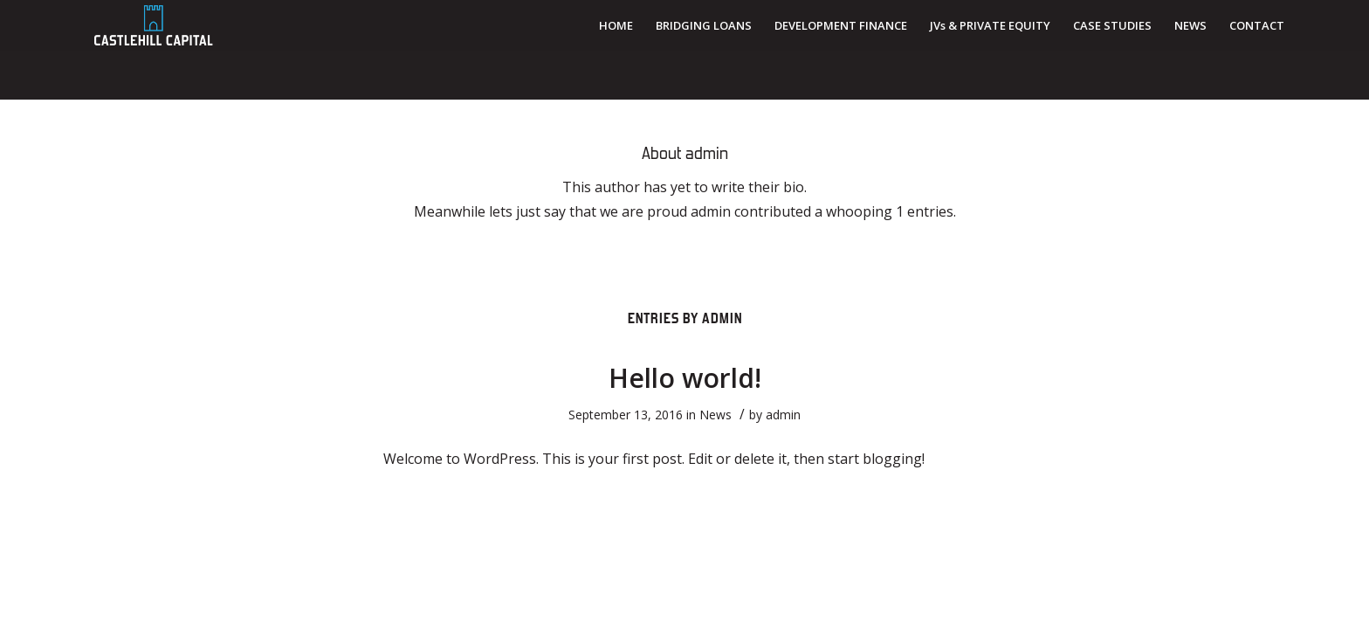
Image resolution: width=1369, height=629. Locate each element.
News (715, 414)
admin (783, 414)
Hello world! (685, 378)
